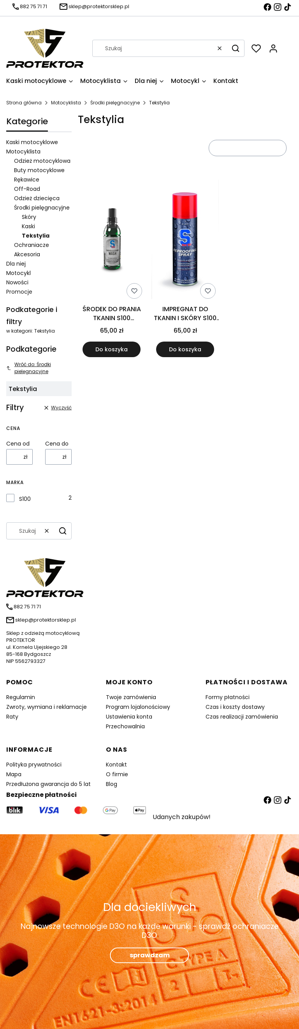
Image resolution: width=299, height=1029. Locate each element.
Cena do (57, 444)
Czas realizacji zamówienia (242, 717)
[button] (236, 48)
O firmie (117, 774)
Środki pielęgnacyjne (115, 102)
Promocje (19, 292)
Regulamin (20, 697)
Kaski (28, 226)
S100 (25, 499)
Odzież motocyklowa (42, 161)
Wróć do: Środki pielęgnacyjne (28, 368)
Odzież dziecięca (37, 198)
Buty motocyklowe (39, 170)
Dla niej (16, 264)
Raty (12, 717)
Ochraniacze (31, 245)
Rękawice (26, 179)
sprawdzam (150, 955)
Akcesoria (27, 254)
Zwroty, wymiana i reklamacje (46, 707)
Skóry (29, 217)
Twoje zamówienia (131, 697)
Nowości (17, 282)
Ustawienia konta (129, 717)
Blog (111, 784)
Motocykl (18, 273)
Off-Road (27, 189)
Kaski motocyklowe (32, 142)
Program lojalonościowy (138, 707)
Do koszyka (111, 350)
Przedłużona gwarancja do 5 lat (48, 784)
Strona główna (24, 102)
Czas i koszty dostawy (235, 707)
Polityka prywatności (34, 764)
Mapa (13, 774)
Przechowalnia (125, 726)
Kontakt (116, 764)
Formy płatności (228, 697)
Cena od (18, 444)
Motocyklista (66, 102)
